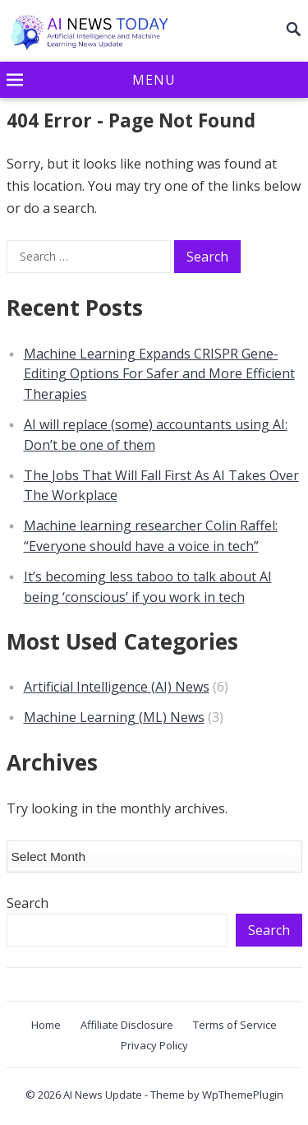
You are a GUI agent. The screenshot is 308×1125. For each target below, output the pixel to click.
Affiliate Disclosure (126, 1024)
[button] (154, 80)
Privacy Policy (154, 1045)
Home (46, 1024)
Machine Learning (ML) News (114, 717)
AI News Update (102, 1094)
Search (27, 903)
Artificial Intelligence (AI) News (116, 687)
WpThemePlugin (242, 1094)
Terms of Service (235, 1024)
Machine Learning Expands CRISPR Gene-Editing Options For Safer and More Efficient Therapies (159, 374)
